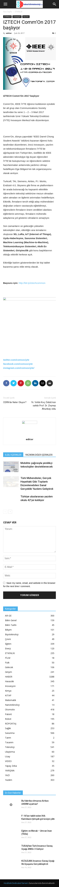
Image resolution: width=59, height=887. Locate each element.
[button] (54, 4)
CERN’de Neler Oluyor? (14, 402)
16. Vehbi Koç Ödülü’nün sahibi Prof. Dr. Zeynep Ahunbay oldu (43, 405)
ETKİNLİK (18, 11)
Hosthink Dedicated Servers (16, 883)
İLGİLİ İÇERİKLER (13, 455)
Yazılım (26, 16)
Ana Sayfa (7, 11)
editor (9, 33)
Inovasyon (17, 16)
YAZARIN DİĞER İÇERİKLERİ (39, 455)
